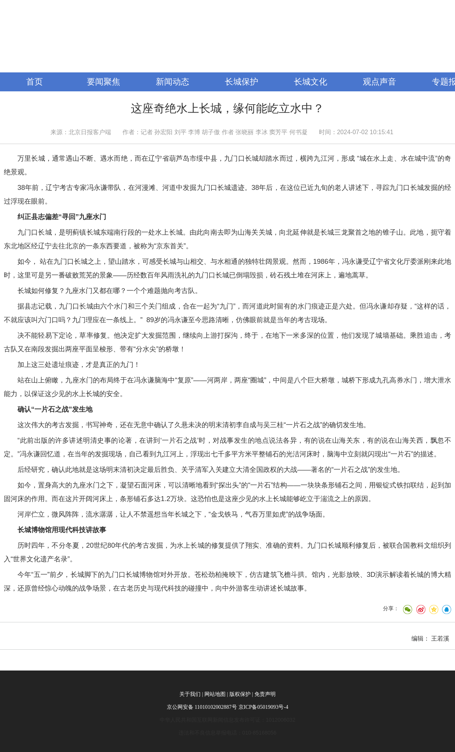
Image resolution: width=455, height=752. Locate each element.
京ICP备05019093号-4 (263, 707)
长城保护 (241, 81)
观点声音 (379, 81)
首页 (34, 81)
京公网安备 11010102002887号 (202, 707)
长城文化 (310, 81)
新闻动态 (172, 81)
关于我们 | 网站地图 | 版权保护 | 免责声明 (227, 694)
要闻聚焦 (103, 81)
